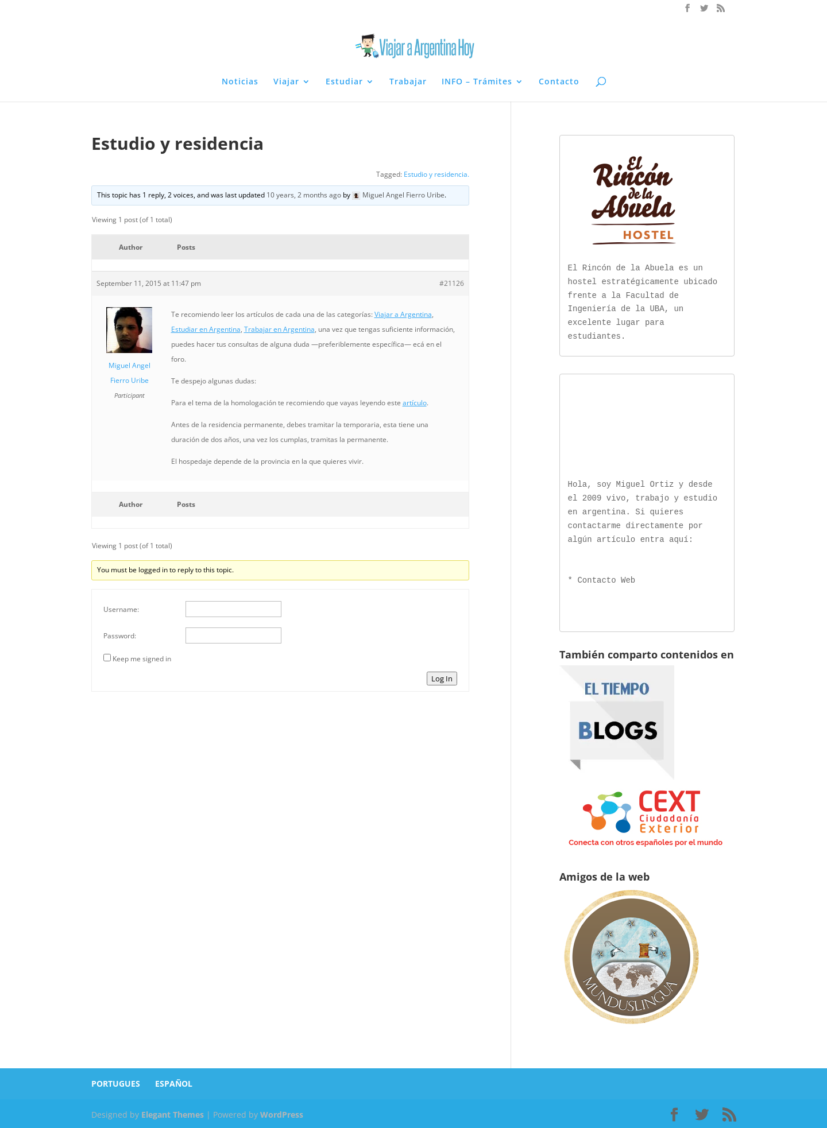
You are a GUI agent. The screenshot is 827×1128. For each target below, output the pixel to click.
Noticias (240, 82)
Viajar (286, 82)
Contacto (559, 82)
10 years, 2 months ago (303, 195)
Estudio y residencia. (436, 174)
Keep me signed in (142, 659)
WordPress (281, 1112)
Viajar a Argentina (403, 314)
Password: (119, 636)
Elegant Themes (172, 1112)
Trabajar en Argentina (279, 329)
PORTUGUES (115, 1081)
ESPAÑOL (173, 1081)
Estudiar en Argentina (206, 329)
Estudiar (344, 82)
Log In (442, 678)
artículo (415, 403)
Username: (121, 609)
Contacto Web (606, 578)
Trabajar (408, 82)
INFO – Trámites (477, 82)
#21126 (451, 283)
